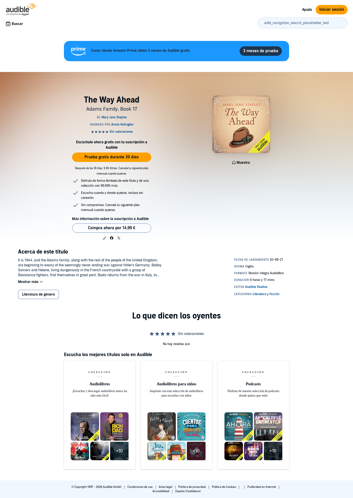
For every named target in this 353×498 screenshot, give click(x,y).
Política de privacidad (192, 487)
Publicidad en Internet (262, 487)
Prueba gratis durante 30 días (111, 157)
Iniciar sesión (331, 9)
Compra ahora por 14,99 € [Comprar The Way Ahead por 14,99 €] (111, 228)
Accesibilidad (161, 491)
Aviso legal (166, 487)
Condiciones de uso (140, 487)
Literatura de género (38, 294)
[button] (104, 238)
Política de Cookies (224, 487)
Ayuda (307, 9)
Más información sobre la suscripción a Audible (110, 219)
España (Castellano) (188, 491)
